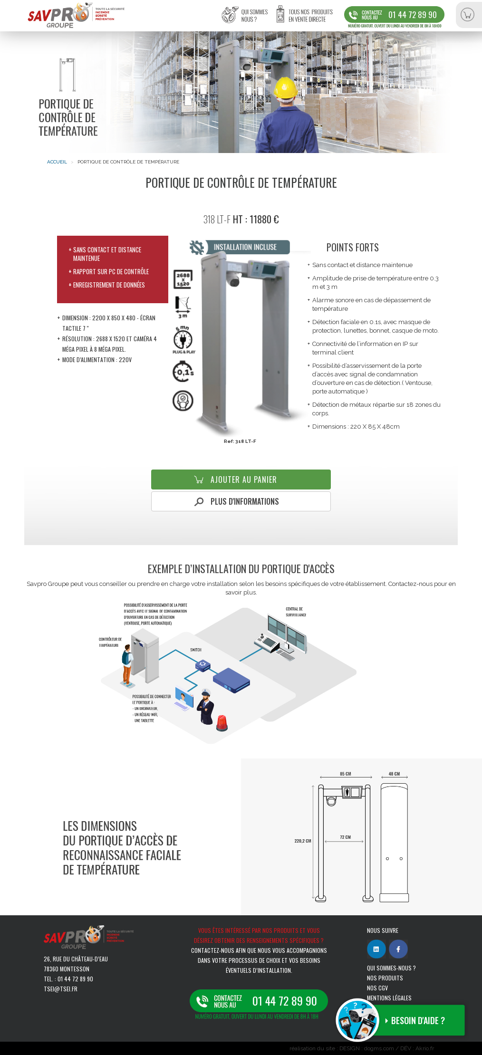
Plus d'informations (245, 501)
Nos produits (385, 978)
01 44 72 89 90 (412, 14)
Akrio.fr (424, 1048)
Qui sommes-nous (250, 20)
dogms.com (379, 1048)
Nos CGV (377, 988)
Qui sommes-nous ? (391, 968)
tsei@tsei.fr (60, 989)
